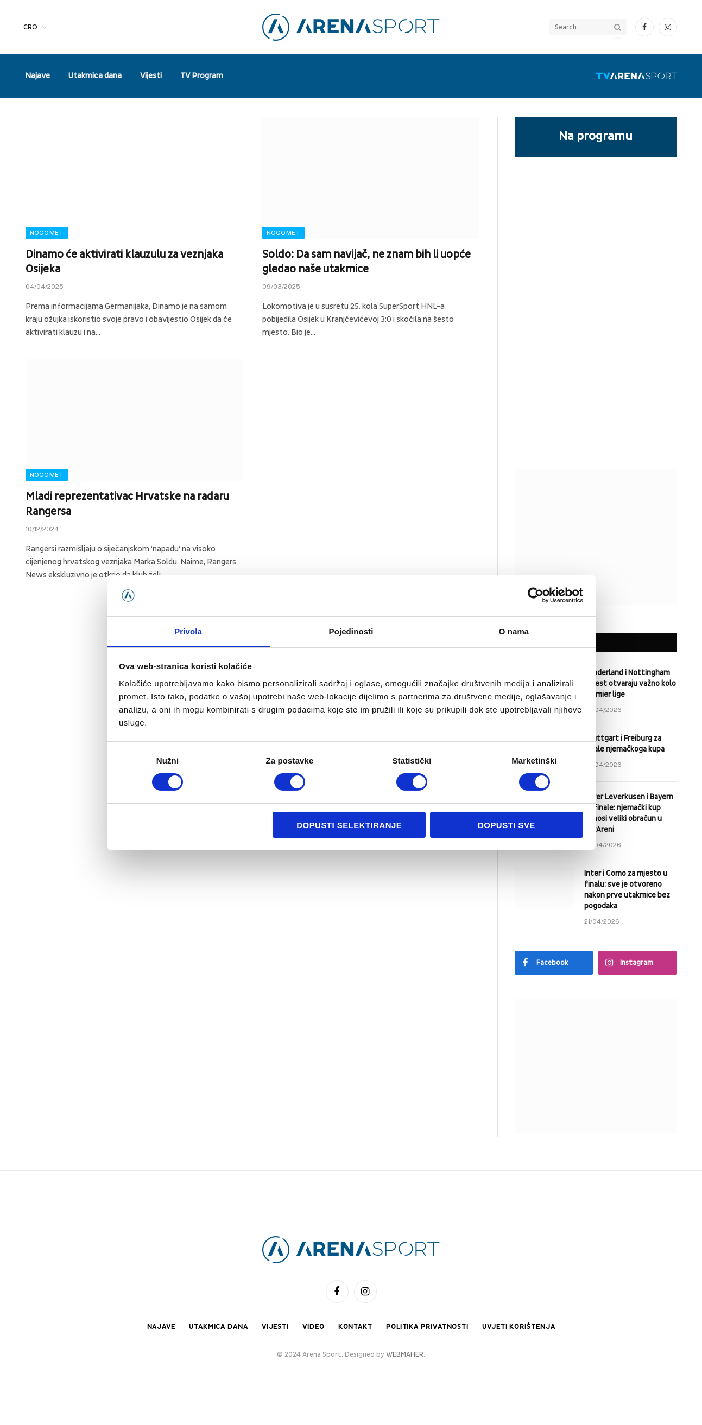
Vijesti (151, 76)
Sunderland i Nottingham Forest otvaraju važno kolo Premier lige (630, 683)
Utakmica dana (95, 76)
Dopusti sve (506, 825)
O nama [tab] (514, 630)
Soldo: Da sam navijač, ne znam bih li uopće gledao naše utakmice (366, 262)
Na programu (596, 136)
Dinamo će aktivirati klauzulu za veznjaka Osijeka (124, 262)
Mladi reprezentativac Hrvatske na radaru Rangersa (127, 504)
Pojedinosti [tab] (351, 630)
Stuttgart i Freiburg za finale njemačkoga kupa (624, 744)
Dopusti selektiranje (349, 825)
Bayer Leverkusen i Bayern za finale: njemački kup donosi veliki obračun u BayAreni (628, 813)
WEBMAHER (404, 1354)
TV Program (201, 76)
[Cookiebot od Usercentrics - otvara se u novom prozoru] (535, 595)
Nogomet (47, 233)
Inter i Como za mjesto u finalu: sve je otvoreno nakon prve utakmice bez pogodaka (627, 890)
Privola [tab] (188, 630)
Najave (37, 76)
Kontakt (354, 1326)
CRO (30, 27)
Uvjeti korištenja (519, 1326)
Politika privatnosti (427, 1326)
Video (312, 1326)
